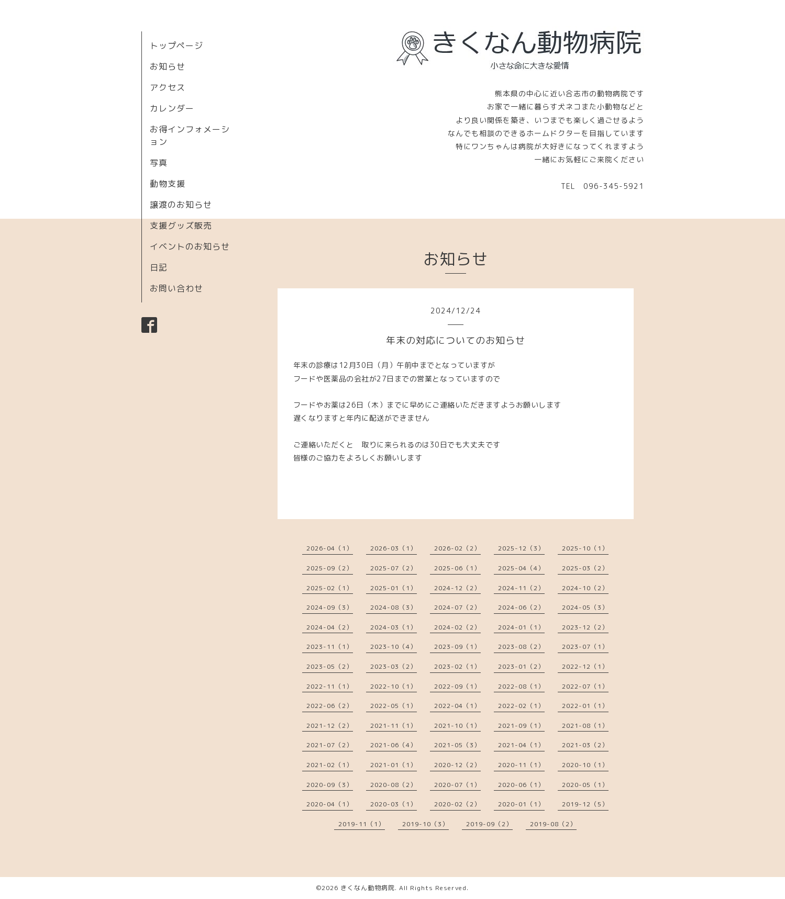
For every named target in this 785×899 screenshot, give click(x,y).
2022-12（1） (585, 666)
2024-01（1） (521, 627)
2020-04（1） (329, 804)
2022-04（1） (457, 705)
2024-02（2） (457, 627)
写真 (159, 162)
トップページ (176, 45)
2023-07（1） (585, 646)
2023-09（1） (457, 646)
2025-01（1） (393, 587)
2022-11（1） (329, 686)
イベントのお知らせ (190, 246)
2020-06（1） (521, 784)
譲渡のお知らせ (181, 204)
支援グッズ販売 (181, 225)
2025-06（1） (457, 568)
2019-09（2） (489, 823)
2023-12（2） (585, 627)
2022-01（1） (585, 705)
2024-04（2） (329, 627)
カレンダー (172, 108)
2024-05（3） (585, 607)
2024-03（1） (393, 627)
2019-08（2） (553, 823)
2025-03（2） (585, 568)
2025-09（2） (329, 568)
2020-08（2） (393, 784)
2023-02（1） (457, 666)
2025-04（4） (521, 568)
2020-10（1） (585, 764)
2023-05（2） (329, 666)
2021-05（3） (457, 744)
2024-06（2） (521, 607)
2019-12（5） (585, 804)
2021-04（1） (521, 744)
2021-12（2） (329, 725)
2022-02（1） (521, 705)
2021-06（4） (393, 744)
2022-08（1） (521, 686)
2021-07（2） (329, 744)
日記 (159, 267)
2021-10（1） (457, 725)
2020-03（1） (393, 804)
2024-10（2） (585, 587)
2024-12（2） (457, 587)
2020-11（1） (521, 764)
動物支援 (167, 183)
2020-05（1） (585, 784)
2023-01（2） (521, 666)
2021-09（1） (521, 725)
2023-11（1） (329, 646)
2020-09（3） (329, 784)
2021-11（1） (393, 725)
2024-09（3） (329, 607)
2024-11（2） (521, 587)
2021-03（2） (585, 744)
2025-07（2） (393, 568)
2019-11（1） (361, 823)
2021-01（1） (393, 764)
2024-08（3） (393, 607)
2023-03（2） (393, 666)
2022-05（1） (393, 705)
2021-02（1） (329, 764)
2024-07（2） (457, 607)
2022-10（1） (393, 686)
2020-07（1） (457, 784)
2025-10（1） (585, 548)
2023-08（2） (521, 646)
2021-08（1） (585, 725)
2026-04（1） (329, 548)
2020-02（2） (457, 804)
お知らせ (167, 66)
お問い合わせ (176, 288)
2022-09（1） (457, 686)
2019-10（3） (425, 823)
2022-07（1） (585, 686)
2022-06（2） (329, 705)
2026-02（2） (457, 548)
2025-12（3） (521, 548)
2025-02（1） (329, 587)
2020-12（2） (457, 764)
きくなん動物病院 (367, 887)
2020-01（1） (521, 804)
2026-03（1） (393, 548)
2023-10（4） (393, 646)
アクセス (167, 87)
